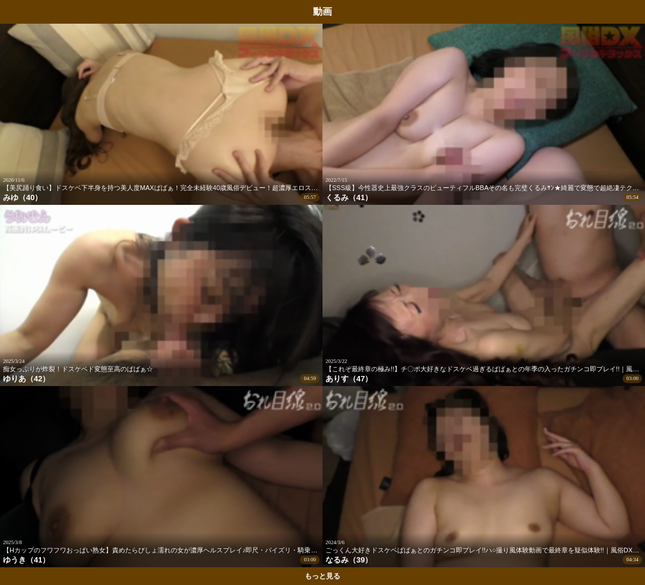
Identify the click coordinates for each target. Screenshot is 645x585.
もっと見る (322, 576)
